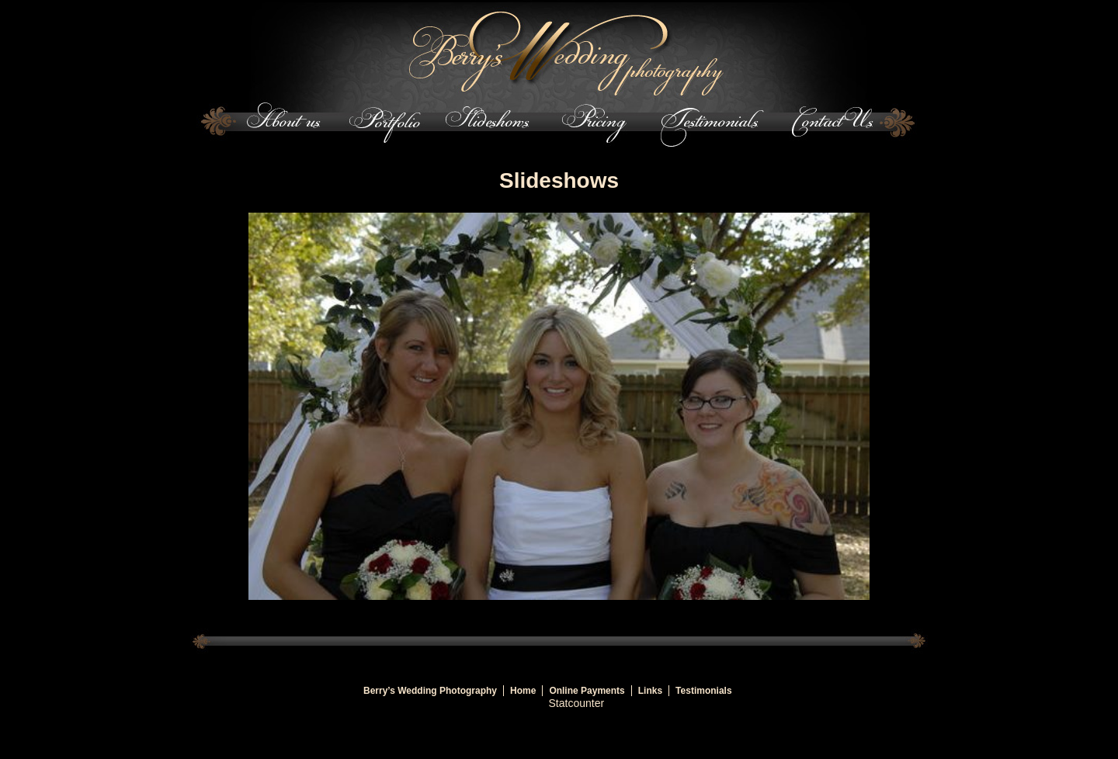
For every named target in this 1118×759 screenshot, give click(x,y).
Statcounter (577, 703)
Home (523, 690)
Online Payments (586, 690)
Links (650, 690)
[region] (559, 407)
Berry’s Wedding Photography (430, 690)
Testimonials (703, 690)
